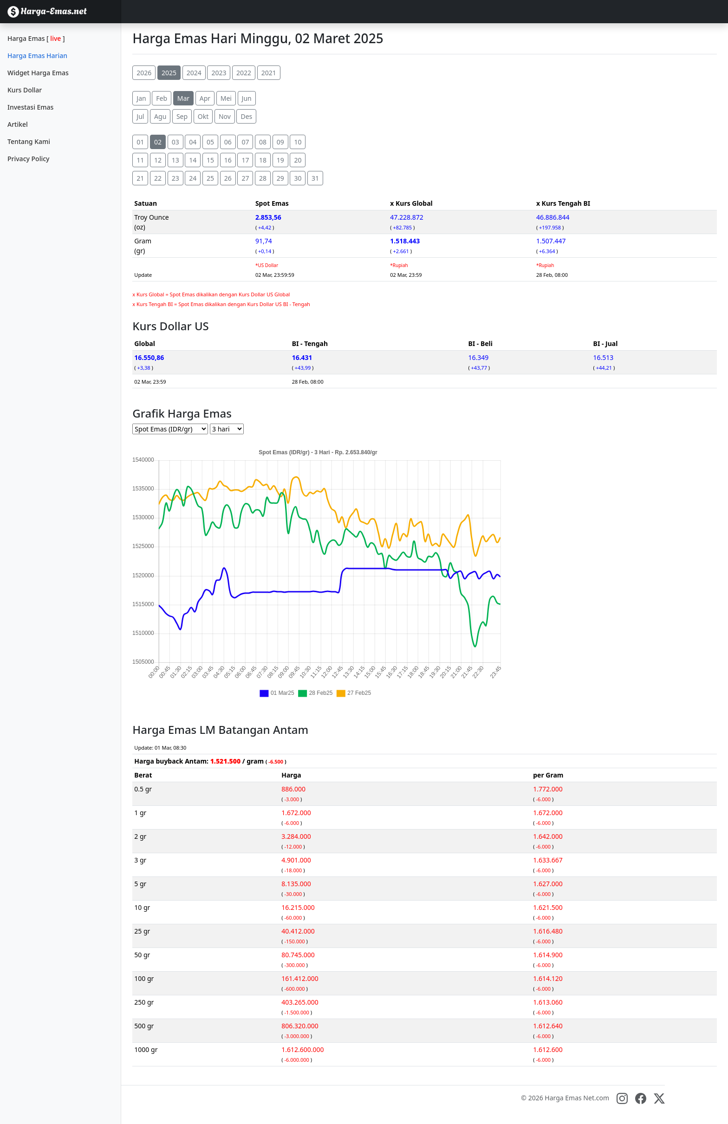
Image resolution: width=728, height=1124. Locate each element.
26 (228, 178)
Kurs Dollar (24, 89)
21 (140, 178)
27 (245, 178)
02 (158, 141)
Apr (205, 98)
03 (175, 141)
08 (262, 141)
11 (140, 160)
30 (297, 178)
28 (262, 178)
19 (280, 160)
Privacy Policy (28, 158)
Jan (141, 98)
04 (192, 141)
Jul (140, 116)
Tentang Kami (28, 141)
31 (315, 178)
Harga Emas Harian (37, 55)
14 (192, 160)
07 (245, 141)
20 (297, 160)
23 (175, 178)
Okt (203, 116)
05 (210, 141)
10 (297, 141)
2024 (194, 72)
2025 (169, 72)
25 (210, 178)
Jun (247, 98)
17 (245, 160)
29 (280, 178)
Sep (182, 116)
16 (228, 160)
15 (210, 160)
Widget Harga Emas (38, 72)
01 (140, 141)
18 (262, 160)
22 (158, 178)
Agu (160, 116)
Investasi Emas (30, 107)
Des (246, 116)
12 (158, 160)
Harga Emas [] (36, 38)
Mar (183, 98)
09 (280, 141)
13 (175, 160)
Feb (161, 98)
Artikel (17, 124)
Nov (225, 116)
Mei (226, 98)
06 (228, 141)
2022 (243, 72)
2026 (143, 72)
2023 (218, 72)
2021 (268, 72)
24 (192, 178)
